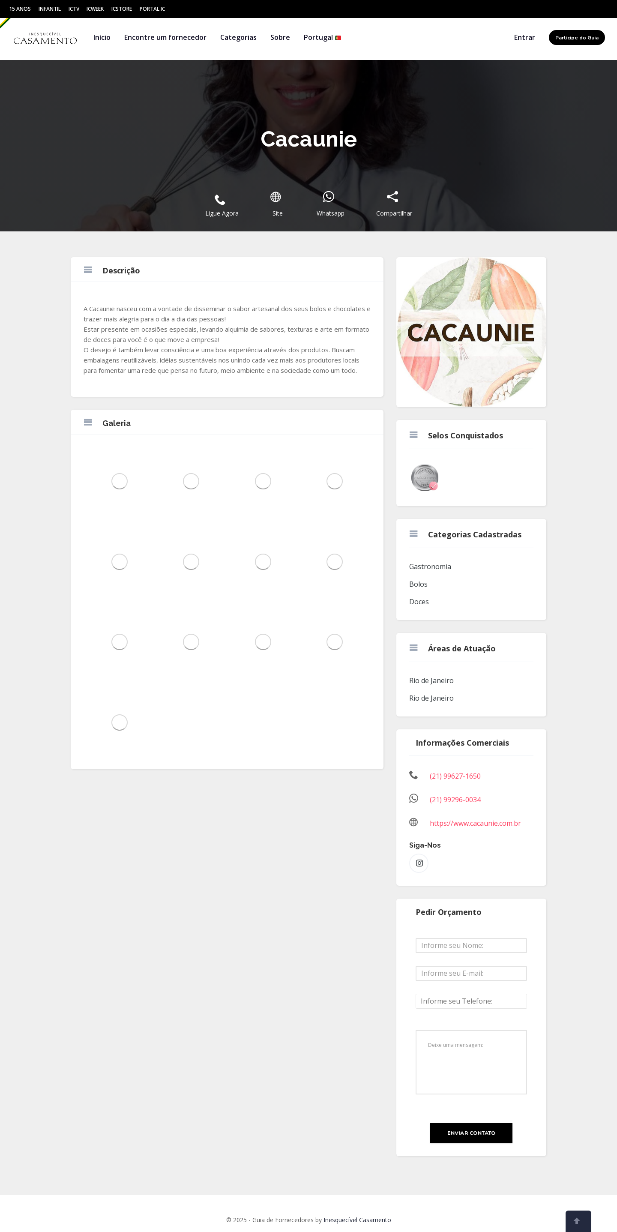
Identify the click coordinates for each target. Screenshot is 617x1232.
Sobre (280, 37)
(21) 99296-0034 (455, 799)
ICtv (74, 8)
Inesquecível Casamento (357, 1220)
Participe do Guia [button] (577, 37)
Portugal (322, 37)
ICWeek (95, 8)
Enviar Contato (471, 1133)
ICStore (121, 8)
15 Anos (20, 8)
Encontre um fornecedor (165, 37)
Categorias (238, 37)
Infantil (50, 8)
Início (102, 37)
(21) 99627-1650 (455, 776)
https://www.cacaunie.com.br (475, 823)
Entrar (524, 37)
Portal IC (152, 8)
